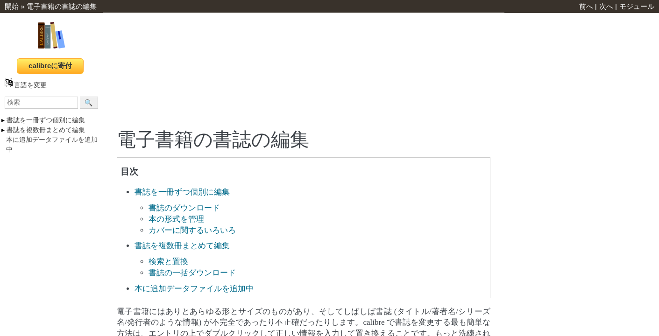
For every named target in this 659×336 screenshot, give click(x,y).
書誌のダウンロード (184, 207)
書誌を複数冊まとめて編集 (46, 129)
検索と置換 (168, 261)
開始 (12, 6)
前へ (586, 6)
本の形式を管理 (176, 219)
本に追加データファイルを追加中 (194, 288)
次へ (606, 6)
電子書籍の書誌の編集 (62, 6)
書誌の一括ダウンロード (192, 272)
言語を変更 (26, 85)
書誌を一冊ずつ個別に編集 (46, 120)
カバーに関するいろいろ (192, 230)
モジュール (636, 6)
